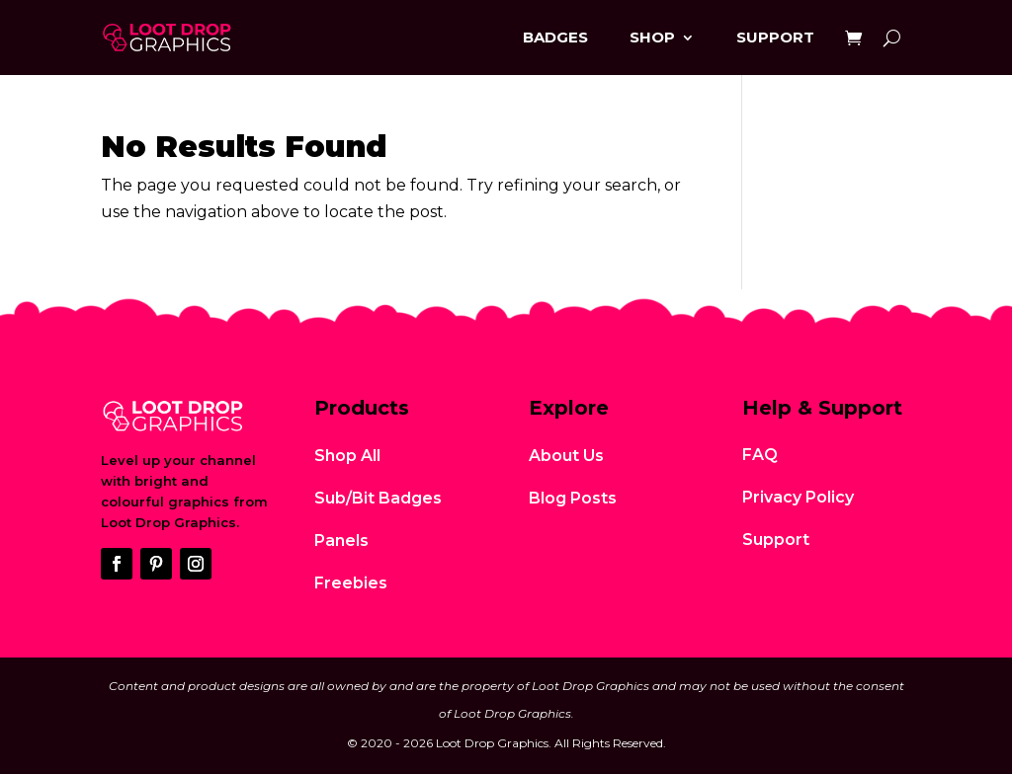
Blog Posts (573, 498)
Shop (652, 37)
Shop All (347, 455)
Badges (555, 37)
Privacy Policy (798, 497)
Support (775, 37)
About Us (566, 455)
